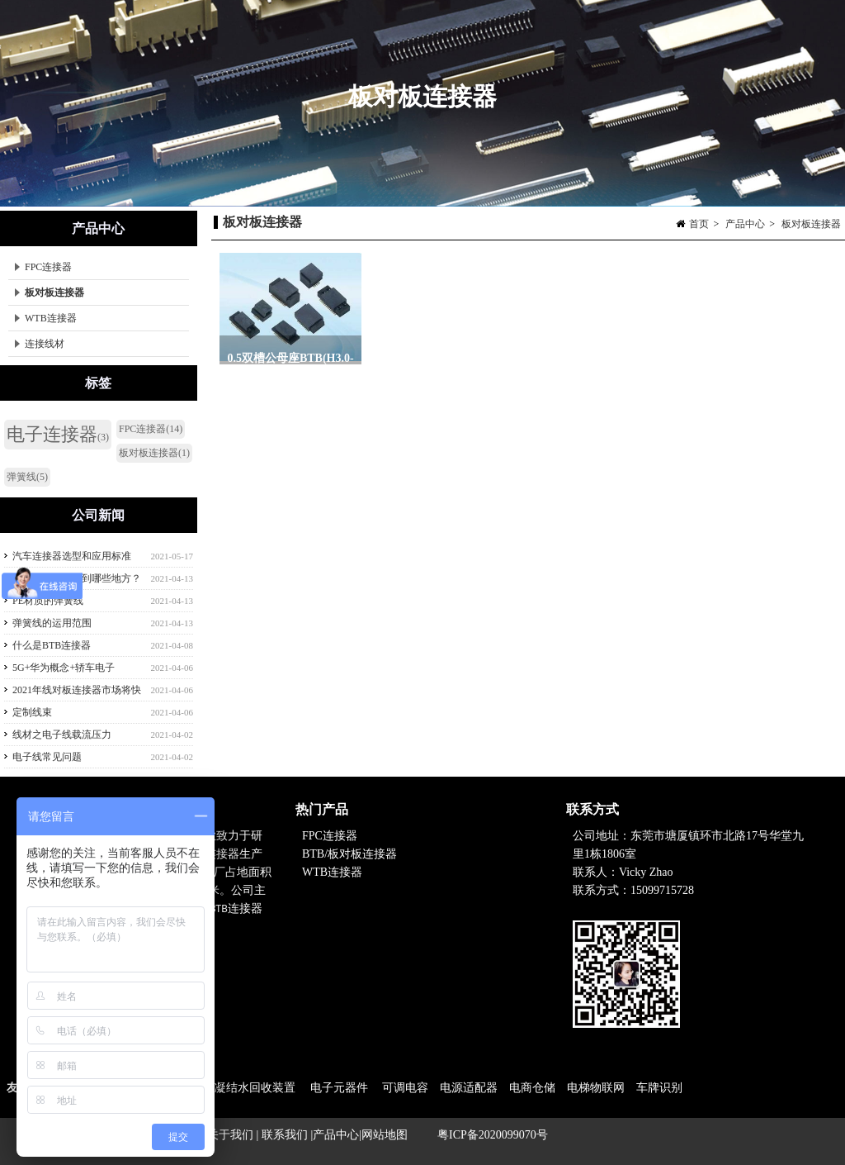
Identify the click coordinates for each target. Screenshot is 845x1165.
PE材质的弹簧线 (47, 600)
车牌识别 (659, 1088)
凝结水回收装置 (255, 1088)
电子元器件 (339, 1088)
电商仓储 (532, 1088)
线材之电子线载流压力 (61, 734)
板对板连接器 (811, 224)
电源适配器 (469, 1088)
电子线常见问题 (47, 757)
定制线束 (32, 712)
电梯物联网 (596, 1088)
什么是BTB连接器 (51, 645)
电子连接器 (58, 434)
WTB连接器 (46, 318)
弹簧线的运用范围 (52, 623)
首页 (699, 224)
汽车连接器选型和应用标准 (71, 556)
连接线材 (39, 344)
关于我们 (232, 1135)
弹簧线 (27, 477)
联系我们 (285, 1135)
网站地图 (384, 1135)
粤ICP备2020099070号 (492, 1135)
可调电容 (405, 1088)
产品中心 (745, 224)
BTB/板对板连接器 (351, 854)
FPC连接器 (43, 267)
